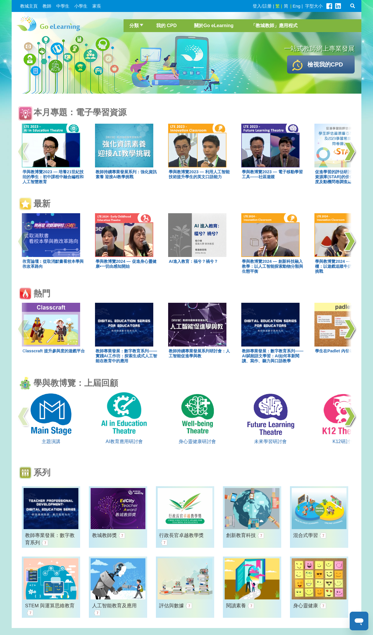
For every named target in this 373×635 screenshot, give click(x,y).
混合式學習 (305, 535)
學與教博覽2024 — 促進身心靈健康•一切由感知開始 (126, 264)
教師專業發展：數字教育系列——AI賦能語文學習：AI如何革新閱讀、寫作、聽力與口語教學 (272, 356)
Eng (296, 6)
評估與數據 (171, 605)
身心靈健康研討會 (197, 441)
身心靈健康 (305, 605)
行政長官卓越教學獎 (181, 535)
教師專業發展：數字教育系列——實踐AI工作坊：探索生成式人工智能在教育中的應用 (126, 356)
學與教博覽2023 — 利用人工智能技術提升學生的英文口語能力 (199, 174)
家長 (96, 6)
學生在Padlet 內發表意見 (338, 351)
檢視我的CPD (325, 64)
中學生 (62, 6)
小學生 (80, 6)
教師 (47, 6)
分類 (134, 25)
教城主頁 (29, 6)
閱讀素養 (236, 605)
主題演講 (51, 441)
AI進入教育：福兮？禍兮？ (193, 261)
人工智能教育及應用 (114, 605)
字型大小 (314, 6)
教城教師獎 (104, 535)
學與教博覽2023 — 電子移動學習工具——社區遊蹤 (272, 174)
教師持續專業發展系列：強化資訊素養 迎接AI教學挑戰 (126, 174)
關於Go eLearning (213, 25)
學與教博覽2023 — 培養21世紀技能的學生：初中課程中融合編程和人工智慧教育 (53, 176)
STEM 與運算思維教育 (50, 605)
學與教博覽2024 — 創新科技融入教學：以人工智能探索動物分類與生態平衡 (272, 266)
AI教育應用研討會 (124, 441)
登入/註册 (262, 6)
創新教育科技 (241, 535)
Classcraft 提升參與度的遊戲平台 (53, 351)
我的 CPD (166, 25)
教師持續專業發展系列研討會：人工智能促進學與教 (199, 353)
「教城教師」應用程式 (274, 25)
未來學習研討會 (270, 441)
